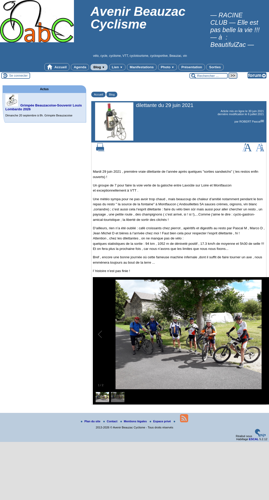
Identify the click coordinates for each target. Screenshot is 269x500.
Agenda (80, 67)
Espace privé (161, 421)
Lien (117, 67)
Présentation (191, 67)
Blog (99, 67)
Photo (167, 67)
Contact (110, 421)
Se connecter (18, 75)
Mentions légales (134, 421)
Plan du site (91, 421)
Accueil (57, 67)
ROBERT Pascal (250, 121)
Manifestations (142, 67)
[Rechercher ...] (208, 75)
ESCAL (254, 439)
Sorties (215, 67)
